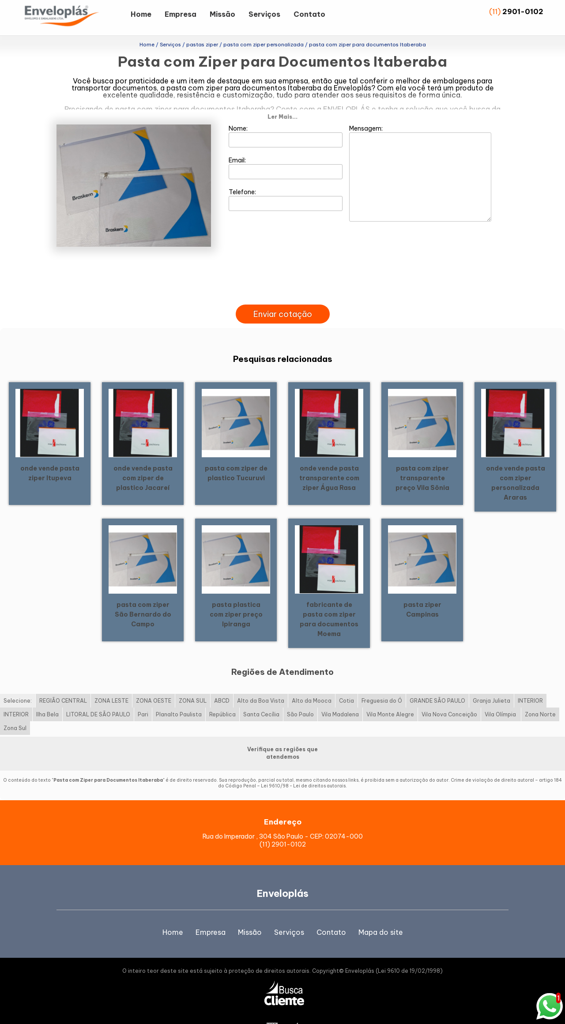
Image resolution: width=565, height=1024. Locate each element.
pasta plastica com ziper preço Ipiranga (236, 596)
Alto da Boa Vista (260, 682)
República (222, 696)
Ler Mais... (282, 98)
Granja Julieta (491, 682)
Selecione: (18, 682)
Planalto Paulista (179, 696)
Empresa (180, 14)
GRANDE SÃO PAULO (437, 682)
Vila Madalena (340, 696)
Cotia (346, 682)
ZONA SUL (193, 682)
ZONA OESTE (153, 682)
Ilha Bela (47, 696)
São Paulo (300, 696)
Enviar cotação (282, 296)
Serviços (264, 14)
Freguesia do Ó (382, 682)
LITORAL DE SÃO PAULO (98, 696)
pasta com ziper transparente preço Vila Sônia (422, 460)
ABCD (222, 682)
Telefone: (286, 181)
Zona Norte (540, 696)
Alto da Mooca (311, 682)
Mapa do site (380, 914)
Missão (222, 14)
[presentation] (282, 276)
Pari (143, 696)
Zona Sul (15, 710)
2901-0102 (522, 11)
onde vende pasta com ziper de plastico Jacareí (143, 460)
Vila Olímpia (501, 696)
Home (141, 14)
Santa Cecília (261, 696)
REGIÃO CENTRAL (63, 682)
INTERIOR (530, 682)
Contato (309, 14)
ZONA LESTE (111, 682)
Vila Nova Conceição (449, 696)
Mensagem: (420, 154)
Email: (286, 149)
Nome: (286, 117)
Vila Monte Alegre (390, 696)
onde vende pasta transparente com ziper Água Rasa (329, 460)
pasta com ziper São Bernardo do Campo (143, 596)
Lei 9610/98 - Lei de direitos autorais (303, 768)
